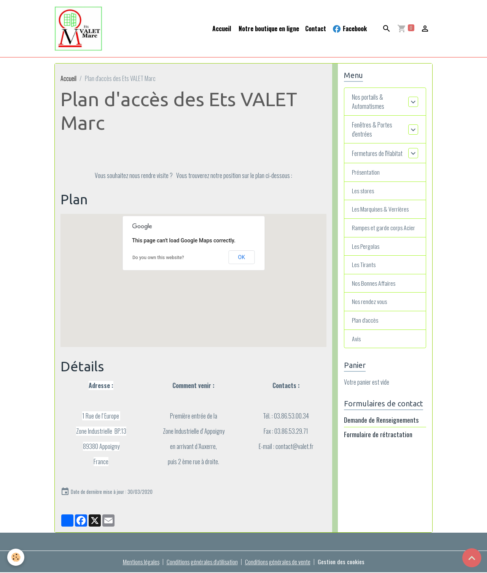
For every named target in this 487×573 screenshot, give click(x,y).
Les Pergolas (366, 247)
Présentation (366, 173)
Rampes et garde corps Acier (384, 229)
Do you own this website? (158, 258)
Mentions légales (140, 562)
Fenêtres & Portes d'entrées (372, 130)
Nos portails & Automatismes (368, 102)
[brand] (80, 29)
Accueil (221, 28)
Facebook (349, 28)
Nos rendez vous (370, 303)
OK (241, 258)
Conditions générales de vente (278, 562)
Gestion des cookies (342, 562)
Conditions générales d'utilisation (202, 562)
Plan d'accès (365, 322)
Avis (356, 340)
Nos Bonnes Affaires (374, 285)
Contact (315, 28)
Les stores (363, 191)
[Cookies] (16, 557)
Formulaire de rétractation (378, 436)
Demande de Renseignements (381, 422)
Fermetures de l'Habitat (377, 153)
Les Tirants (364, 266)
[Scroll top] (471, 557)
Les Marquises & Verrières (381, 210)
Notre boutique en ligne (268, 28)
